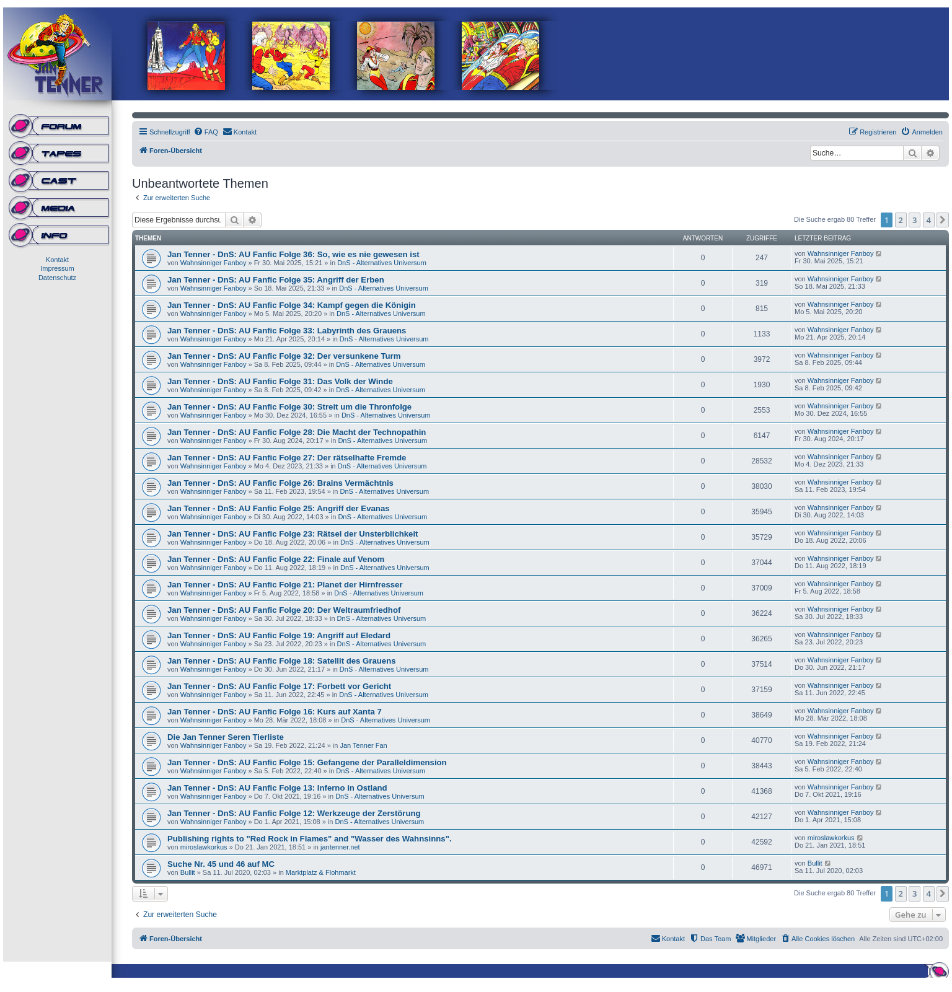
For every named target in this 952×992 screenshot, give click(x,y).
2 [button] (901, 220)
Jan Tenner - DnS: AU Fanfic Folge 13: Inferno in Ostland (277, 787)
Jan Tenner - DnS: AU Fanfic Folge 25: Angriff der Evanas (278, 508)
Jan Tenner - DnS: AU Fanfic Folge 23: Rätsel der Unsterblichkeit (292, 533)
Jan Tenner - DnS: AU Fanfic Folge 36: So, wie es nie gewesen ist (293, 254)
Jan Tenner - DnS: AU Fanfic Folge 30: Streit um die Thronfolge (289, 406)
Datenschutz (57, 277)
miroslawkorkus (203, 847)
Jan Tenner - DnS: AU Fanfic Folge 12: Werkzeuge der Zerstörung (294, 813)
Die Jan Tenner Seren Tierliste (225, 737)
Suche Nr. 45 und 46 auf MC (221, 864)
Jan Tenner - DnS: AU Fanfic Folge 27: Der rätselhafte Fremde (286, 457)
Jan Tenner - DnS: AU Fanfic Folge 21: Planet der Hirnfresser (285, 584)
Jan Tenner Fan (363, 745)
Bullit (187, 872)
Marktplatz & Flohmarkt (321, 872)
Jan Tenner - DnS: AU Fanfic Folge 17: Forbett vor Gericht (279, 686)
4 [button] (929, 220)
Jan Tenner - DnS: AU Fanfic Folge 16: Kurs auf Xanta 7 (274, 711)
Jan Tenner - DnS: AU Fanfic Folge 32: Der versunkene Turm (283, 356)
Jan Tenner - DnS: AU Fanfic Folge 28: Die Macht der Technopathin (296, 432)
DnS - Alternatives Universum (381, 262)
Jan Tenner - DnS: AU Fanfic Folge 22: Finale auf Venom (275, 559)
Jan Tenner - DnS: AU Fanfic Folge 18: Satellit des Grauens (281, 660)
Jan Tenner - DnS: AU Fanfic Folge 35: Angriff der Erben (275, 279)
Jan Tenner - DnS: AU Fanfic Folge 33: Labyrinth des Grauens (286, 330)
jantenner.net (340, 847)
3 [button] (914, 220)
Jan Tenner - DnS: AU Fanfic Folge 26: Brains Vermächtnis (280, 483)
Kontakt (57, 259)
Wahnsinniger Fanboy (213, 262)
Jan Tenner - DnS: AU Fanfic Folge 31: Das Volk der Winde (280, 381)
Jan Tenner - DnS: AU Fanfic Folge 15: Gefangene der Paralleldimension (307, 762)
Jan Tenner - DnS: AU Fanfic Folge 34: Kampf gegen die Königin (291, 305)
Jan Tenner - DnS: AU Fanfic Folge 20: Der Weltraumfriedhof (283, 610)
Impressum (57, 268)
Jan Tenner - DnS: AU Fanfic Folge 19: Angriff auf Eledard (278, 635)
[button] (943, 220)
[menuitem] (205, 132)
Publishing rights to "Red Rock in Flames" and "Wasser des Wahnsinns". (309, 838)
